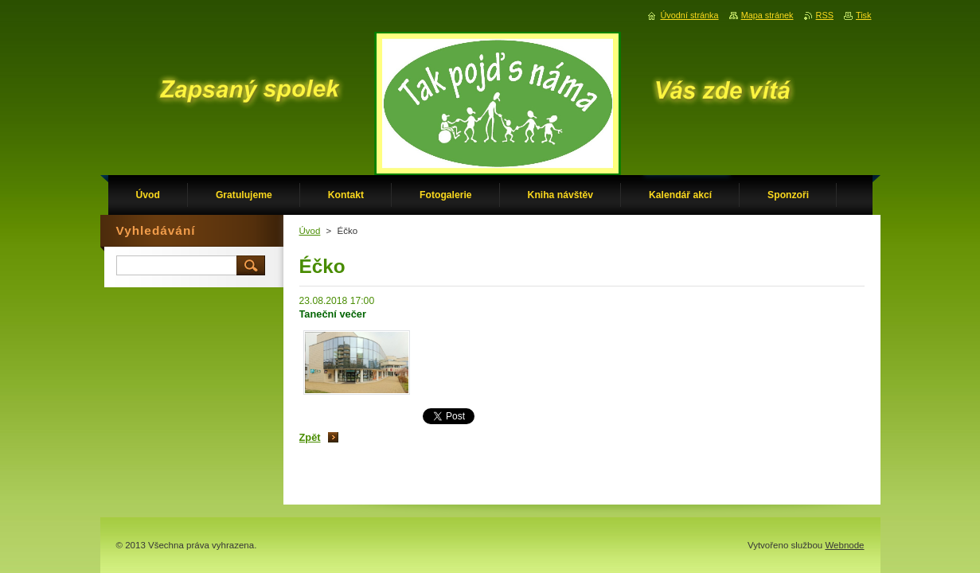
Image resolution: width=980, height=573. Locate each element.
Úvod (310, 231)
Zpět (310, 437)
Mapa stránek (767, 15)
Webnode (844, 545)
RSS (825, 15)
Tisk (864, 15)
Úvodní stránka (689, 15)
